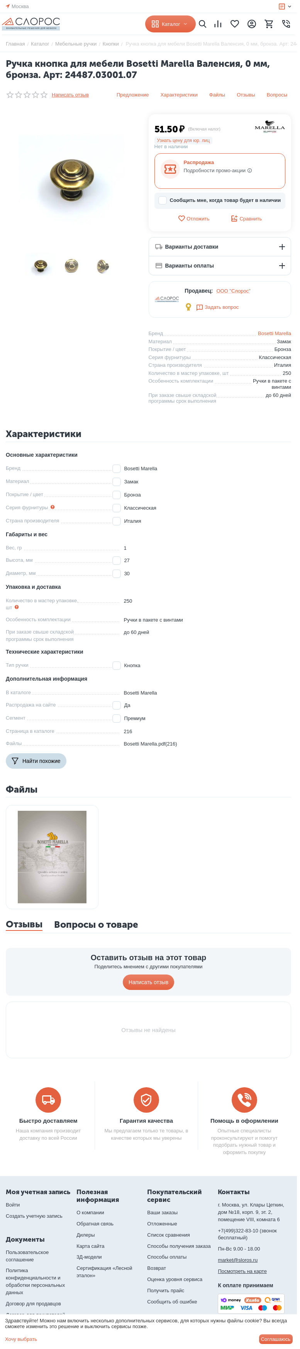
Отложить (193, 218)
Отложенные (162, 1224)
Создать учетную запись (34, 1216)
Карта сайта (90, 1246)
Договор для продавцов (33, 1304)
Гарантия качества (146, 1120)
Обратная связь (95, 1224)
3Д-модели (89, 1257)
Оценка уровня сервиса (174, 1279)
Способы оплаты (166, 1257)
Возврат (156, 1268)
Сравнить (246, 218)
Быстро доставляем (48, 1120)
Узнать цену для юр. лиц (183, 140)
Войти (13, 1205)
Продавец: (199, 291)
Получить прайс (165, 1290)
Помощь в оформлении (244, 1120)
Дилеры (85, 1235)
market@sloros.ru (238, 1260)
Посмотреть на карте (242, 1271)
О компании (90, 1212)
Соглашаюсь (276, 1339)
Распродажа (199, 162)
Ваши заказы (162, 1212)
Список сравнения (168, 1235)
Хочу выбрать (21, 1339)
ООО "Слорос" (233, 291)
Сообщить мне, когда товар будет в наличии (219, 201)
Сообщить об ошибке (172, 1302)
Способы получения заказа (179, 1246)
